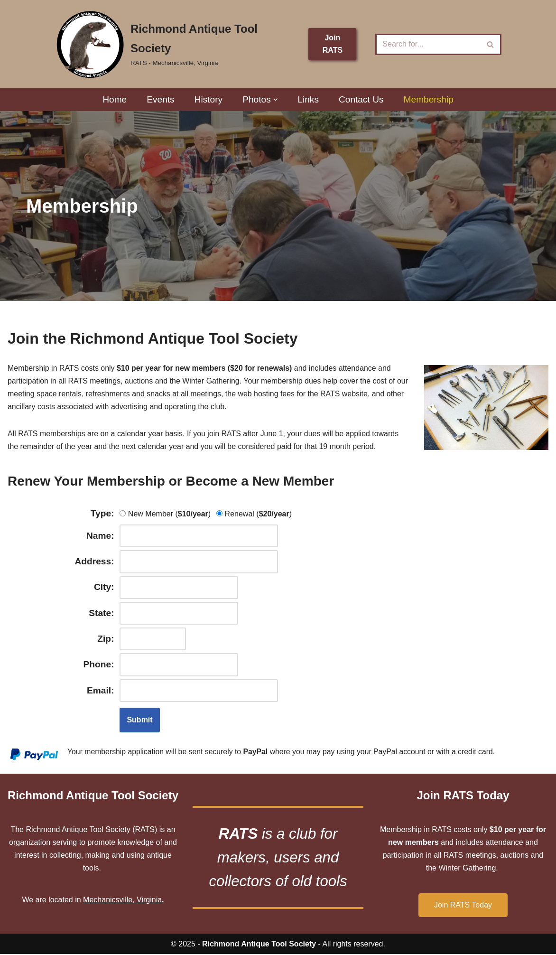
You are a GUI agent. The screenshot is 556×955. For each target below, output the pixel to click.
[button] (275, 99)
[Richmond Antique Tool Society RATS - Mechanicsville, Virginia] (174, 44)
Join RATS (333, 44)
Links (308, 99)
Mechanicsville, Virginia (122, 901)
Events (161, 99)
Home (114, 99)
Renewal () (254, 514)
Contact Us (361, 99)
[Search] (427, 44)
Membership (429, 99)
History (208, 99)
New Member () (165, 514)
